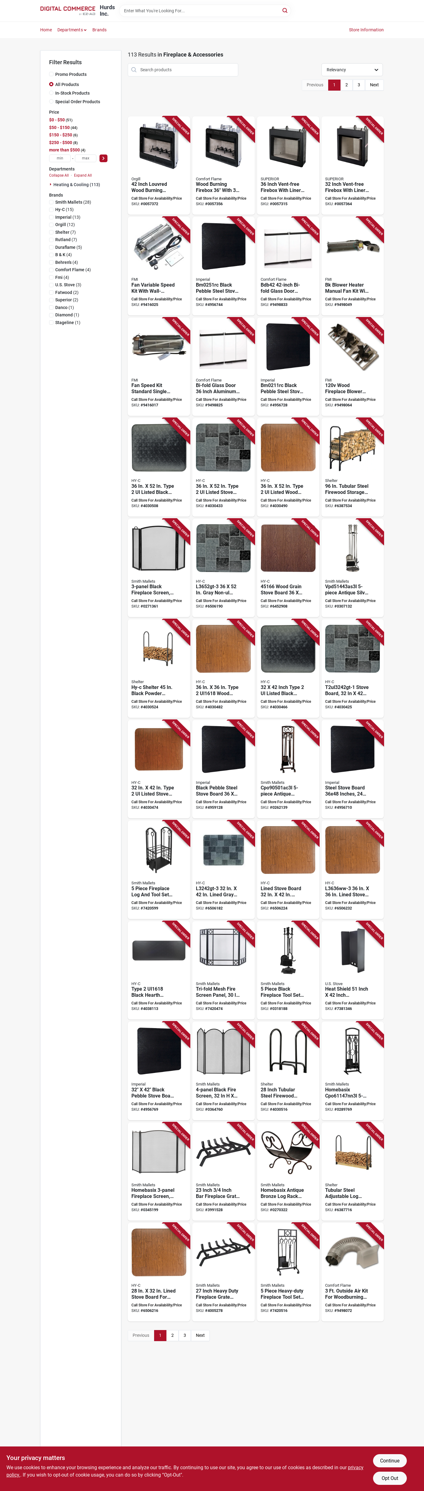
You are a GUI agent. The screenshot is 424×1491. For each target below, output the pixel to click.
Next (374, 84)
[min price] (60, 158)
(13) (67, 217)
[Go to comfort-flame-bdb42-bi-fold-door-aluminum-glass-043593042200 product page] (288, 266)
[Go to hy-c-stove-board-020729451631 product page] (352, 869)
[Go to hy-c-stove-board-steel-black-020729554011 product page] (159, 970)
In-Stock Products (72, 93)
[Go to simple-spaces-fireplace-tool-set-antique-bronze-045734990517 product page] (288, 769)
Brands (99, 29)
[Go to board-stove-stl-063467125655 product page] (223, 769)
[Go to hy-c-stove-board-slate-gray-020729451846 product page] (223, 568)
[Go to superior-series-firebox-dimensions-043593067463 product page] (288, 165)
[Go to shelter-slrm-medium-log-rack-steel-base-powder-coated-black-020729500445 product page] (159, 668)
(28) (73, 202)
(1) (64, 307)
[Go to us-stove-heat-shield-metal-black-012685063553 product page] (352, 970)
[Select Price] (103, 158)
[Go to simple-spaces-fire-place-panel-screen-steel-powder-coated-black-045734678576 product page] (223, 970)
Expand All (83, 175)
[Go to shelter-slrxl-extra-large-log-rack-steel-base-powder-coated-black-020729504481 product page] (352, 467)
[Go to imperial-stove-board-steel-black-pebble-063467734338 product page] (223, 266)
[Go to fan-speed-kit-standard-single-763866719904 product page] (159, 367)
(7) (65, 232)
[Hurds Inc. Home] (67, 10)
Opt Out (390, 1478)
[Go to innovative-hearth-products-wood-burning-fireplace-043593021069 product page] (159, 165)
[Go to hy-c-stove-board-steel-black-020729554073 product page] (288, 668)
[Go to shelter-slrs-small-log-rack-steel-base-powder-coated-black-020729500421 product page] (288, 1071)
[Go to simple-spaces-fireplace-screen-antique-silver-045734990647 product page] (159, 1171)
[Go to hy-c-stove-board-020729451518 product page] (159, 1272)
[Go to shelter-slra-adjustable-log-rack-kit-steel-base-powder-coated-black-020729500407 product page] (352, 1171)
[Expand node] (51, 184)
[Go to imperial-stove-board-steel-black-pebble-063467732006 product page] (288, 367)
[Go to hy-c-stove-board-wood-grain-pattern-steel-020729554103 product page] (159, 769)
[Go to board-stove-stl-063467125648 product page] (159, 1071)
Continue (389, 1461)
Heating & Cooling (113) (76, 184)
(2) (67, 292)
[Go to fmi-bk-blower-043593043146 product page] (352, 266)
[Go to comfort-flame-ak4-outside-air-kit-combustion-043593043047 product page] (352, 1272)
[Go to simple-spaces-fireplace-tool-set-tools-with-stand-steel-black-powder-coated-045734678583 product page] (288, 1272)
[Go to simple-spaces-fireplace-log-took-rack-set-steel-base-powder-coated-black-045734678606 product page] (159, 869)
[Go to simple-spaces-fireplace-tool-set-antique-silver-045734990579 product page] (352, 568)
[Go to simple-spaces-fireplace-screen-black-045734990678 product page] (223, 1071)
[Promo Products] (51, 74)
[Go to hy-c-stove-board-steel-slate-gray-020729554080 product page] (352, 668)
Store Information (366, 29)
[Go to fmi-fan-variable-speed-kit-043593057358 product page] (159, 266)
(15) (64, 209)
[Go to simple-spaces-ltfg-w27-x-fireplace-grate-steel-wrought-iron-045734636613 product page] (223, 1272)
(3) (68, 284)
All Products (67, 84)
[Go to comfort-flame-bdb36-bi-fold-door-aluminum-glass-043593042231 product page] (223, 367)
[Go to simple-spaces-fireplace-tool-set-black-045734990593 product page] (288, 970)
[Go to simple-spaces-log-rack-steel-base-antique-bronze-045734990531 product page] (288, 1171)
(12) (65, 224)
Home (46, 29)
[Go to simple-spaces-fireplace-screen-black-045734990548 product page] (159, 568)
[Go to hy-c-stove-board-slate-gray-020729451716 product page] (223, 869)
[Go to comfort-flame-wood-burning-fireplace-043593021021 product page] (223, 165)
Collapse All (59, 175)
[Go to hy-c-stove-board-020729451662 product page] (288, 568)
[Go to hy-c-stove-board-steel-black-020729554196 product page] (159, 467)
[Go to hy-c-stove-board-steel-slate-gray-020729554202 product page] (223, 467)
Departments (70, 29)
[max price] (85, 158)
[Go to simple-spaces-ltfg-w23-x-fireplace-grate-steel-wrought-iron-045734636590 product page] (223, 1171)
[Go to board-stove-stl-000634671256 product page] (352, 769)
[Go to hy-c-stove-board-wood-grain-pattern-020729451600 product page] (288, 869)
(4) (63, 254)
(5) (68, 247)
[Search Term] (205, 11)
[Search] (285, 10)
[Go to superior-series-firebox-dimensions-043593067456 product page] (352, 165)
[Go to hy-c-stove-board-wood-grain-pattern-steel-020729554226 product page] (288, 467)
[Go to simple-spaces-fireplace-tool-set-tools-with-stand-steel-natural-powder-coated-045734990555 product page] (352, 1071)
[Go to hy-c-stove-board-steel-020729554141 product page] (223, 668)
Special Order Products (77, 101)
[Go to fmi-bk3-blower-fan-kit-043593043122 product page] (352, 367)
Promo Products (71, 74)
